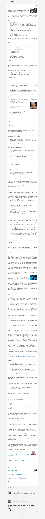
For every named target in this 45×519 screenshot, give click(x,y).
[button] (36, 5)
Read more (35, 503)
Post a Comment (11, 483)
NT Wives (16, 470)
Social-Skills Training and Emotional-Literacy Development (21, 477)
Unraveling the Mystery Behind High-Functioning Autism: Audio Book (17, 460)
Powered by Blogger (22, 514)
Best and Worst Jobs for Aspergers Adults (14, 497)
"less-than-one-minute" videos (20, 478)
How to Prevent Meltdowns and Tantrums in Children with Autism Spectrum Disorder (19, 451)
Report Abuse (22, 517)
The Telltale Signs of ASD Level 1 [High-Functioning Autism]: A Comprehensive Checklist (21, 505)
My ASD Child (11, 1)
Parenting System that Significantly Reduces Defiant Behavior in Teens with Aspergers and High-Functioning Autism (22, 240)
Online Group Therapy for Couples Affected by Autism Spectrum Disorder (17, 474)
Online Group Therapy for (12, 470)
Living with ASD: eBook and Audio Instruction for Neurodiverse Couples (17, 471)
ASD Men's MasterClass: (12, 477)
